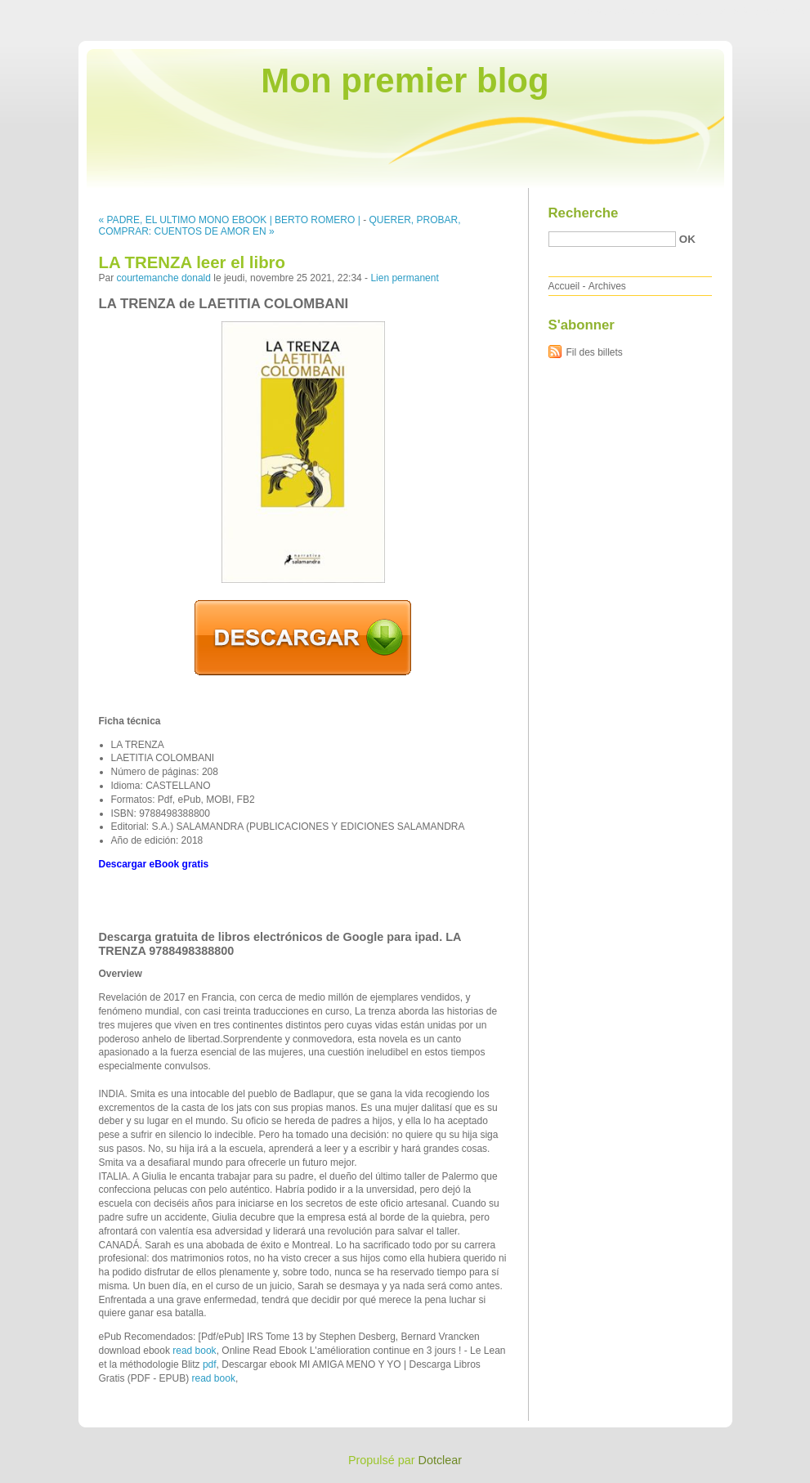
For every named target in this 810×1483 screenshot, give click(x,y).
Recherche (583, 213)
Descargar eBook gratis (154, 864)
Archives (607, 286)
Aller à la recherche (762, 11)
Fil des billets (594, 352)
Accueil (564, 286)
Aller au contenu (609, 11)
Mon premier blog (404, 80)
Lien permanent (404, 278)
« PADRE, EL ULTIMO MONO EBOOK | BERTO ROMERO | (229, 220)
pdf (210, 1364)
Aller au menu (681, 11)
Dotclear (440, 1460)
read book (194, 1350)
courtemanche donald (164, 278)
